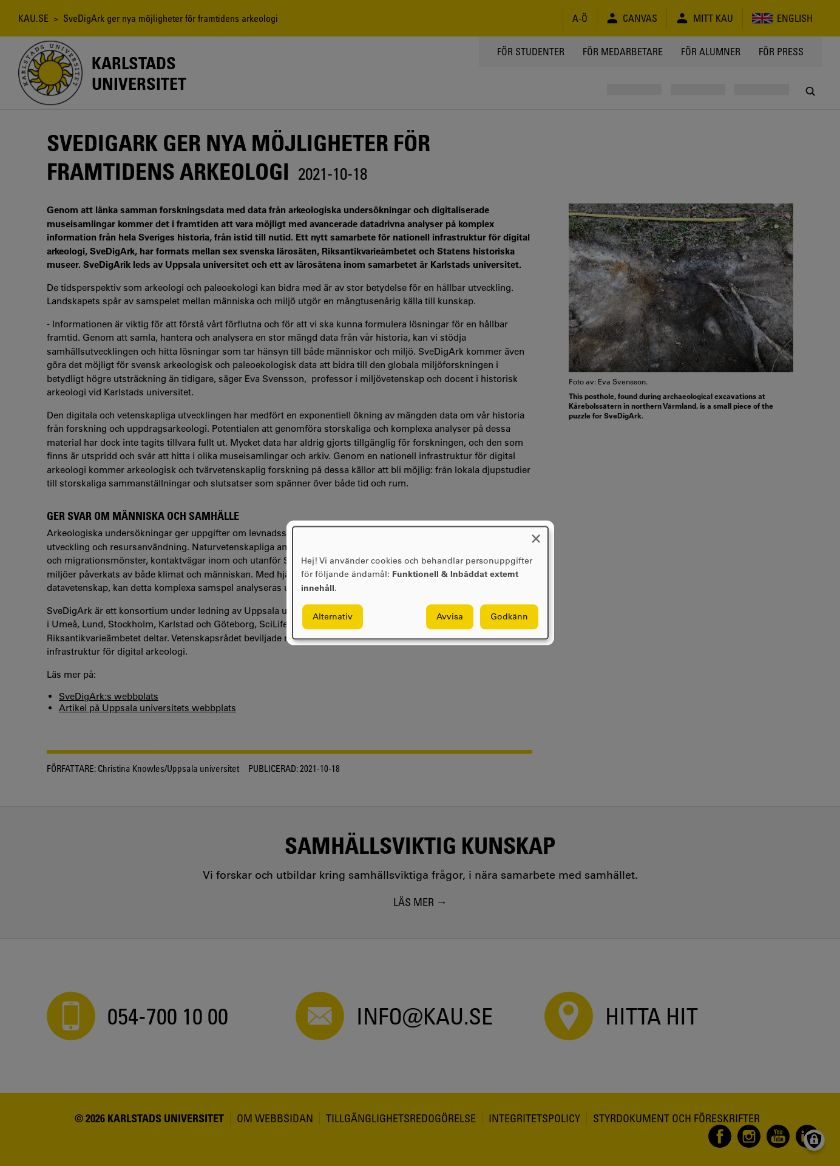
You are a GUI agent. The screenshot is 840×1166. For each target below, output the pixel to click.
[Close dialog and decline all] (536, 534)
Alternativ (333, 617)
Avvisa (449, 617)
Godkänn (509, 617)
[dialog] (420, 583)
